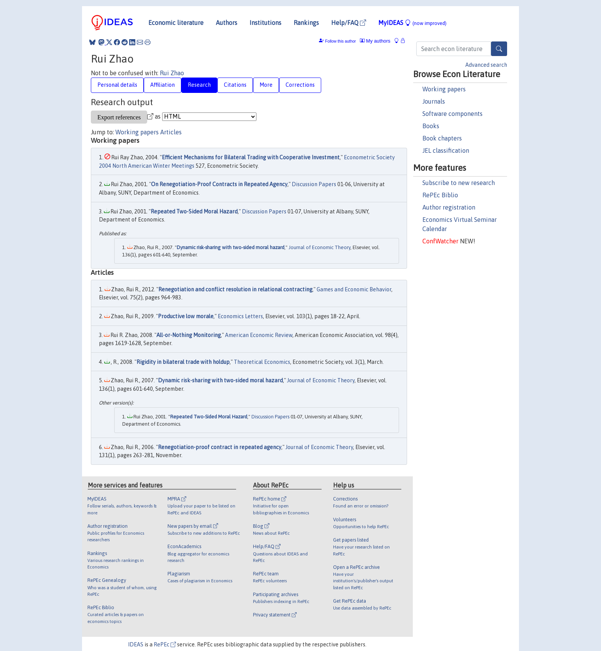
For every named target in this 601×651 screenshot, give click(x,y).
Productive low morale (185, 316)
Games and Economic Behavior (354, 289)
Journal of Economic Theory (319, 247)
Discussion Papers (314, 184)
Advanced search (486, 65)
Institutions (265, 22)
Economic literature (176, 22)
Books (430, 125)
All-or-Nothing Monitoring (188, 335)
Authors (226, 22)
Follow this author (340, 41)
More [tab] (266, 85)
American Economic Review (258, 335)
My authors (375, 41)
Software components (452, 113)
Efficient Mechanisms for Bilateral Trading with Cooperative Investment (251, 157)
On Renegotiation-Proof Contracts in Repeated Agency (219, 184)
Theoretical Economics (262, 362)
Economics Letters (240, 316)
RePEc (165, 644)
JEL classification (445, 150)
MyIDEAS (412, 22)
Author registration (448, 207)
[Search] (499, 48)
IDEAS (135, 644)
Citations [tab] (235, 85)
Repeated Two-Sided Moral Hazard (194, 211)
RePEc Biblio (440, 195)
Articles (171, 132)
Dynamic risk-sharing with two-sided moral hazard (230, 247)
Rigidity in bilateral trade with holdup (183, 362)
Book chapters (442, 138)
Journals (433, 101)
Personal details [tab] (117, 85)
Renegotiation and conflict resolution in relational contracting (235, 289)
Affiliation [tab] (162, 85)
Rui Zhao (172, 72)
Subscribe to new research (458, 182)
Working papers (444, 89)
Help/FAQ (348, 22)
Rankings (306, 22)
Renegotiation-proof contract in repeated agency (219, 447)
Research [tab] (199, 85)
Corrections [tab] (300, 85)
